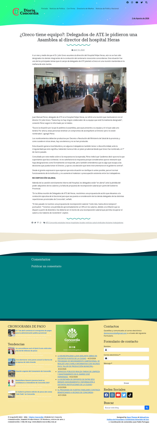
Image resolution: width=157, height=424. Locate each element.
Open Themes (132, 417)
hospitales (75, 222)
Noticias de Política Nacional (107, 8)
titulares (109, 222)
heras (68, 222)
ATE (47, 222)
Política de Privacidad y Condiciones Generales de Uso (128, 419)
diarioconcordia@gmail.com (115, 333)
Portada (44, 8)
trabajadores (118, 222)
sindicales (101, 222)
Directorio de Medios (85, 8)
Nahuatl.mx (144, 417)
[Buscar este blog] (124, 408)
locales (83, 222)
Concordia (53, 222)
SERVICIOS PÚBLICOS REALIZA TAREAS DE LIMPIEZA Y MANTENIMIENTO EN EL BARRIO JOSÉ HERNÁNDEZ (79, 374)
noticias (89, 222)
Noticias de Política (57, 8)
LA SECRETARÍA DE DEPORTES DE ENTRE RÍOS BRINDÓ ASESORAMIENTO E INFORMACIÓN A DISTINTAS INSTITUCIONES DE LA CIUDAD (76, 382)
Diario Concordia (36, 417)
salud (94, 222)
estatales (62, 222)
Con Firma (71, 8)
